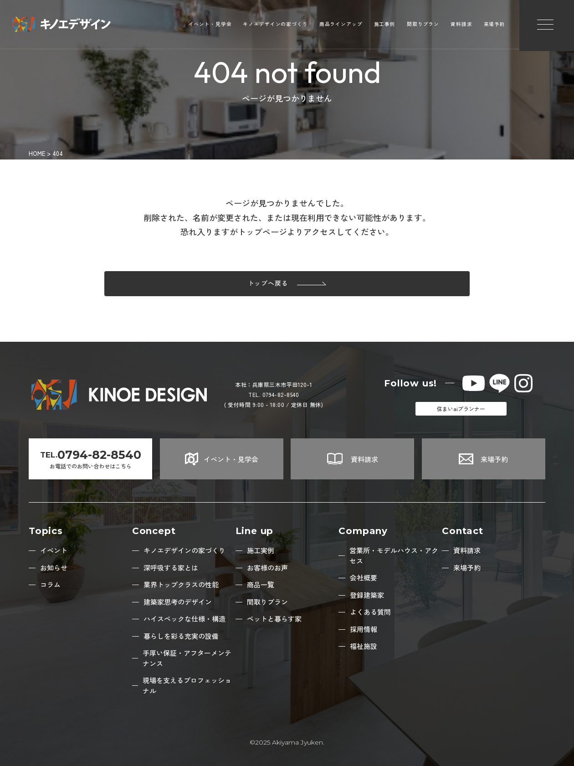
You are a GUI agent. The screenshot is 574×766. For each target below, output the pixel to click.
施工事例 (384, 25)
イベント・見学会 (210, 25)
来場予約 (494, 25)
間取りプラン (423, 25)
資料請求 (461, 25)
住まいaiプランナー (461, 408)
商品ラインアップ (341, 25)
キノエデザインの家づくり (275, 25)
